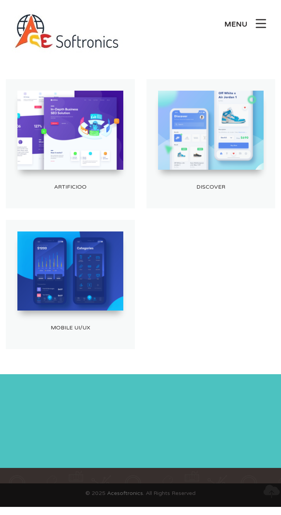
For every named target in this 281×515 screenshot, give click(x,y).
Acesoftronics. (125, 493)
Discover (210, 187)
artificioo (70, 187)
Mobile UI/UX (70, 327)
